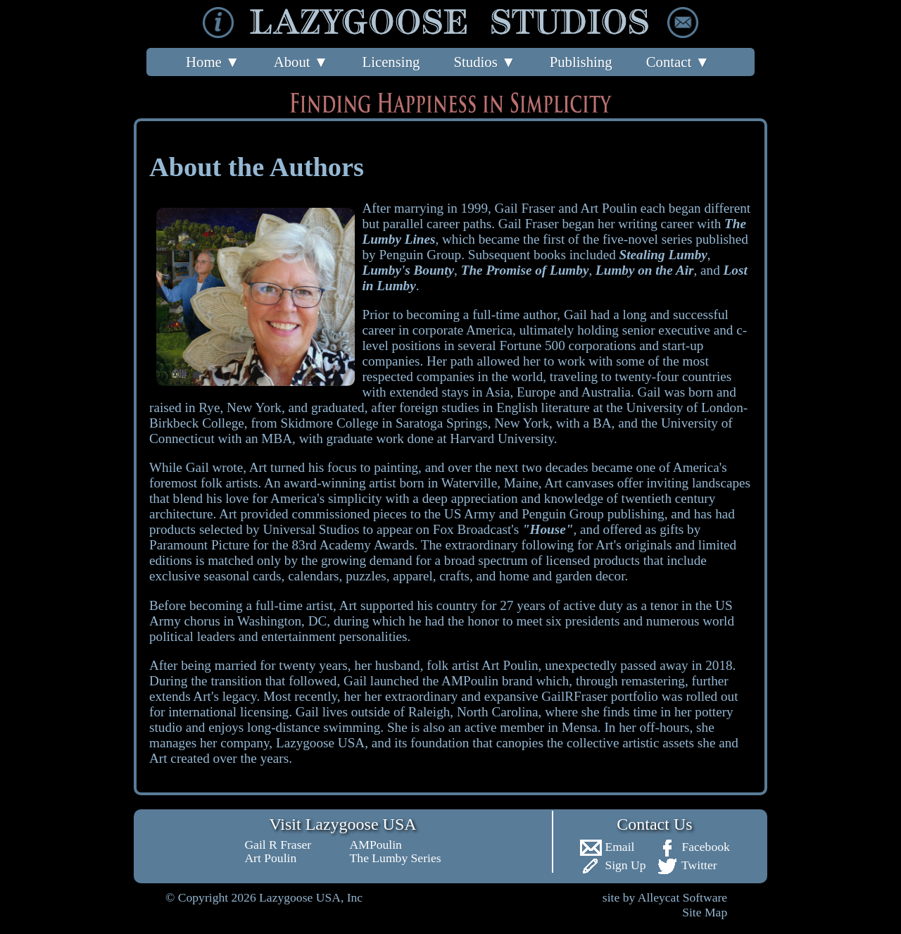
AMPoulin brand (487, 680)
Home (213, 62)
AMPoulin (376, 845)
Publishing (581, 62)
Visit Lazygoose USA (342, 824)
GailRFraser (574, 696)
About (301, 62)
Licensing (391, 62)
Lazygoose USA (320, 742)
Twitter (686, 865)
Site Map (704, 912)
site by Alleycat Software (665, 897)
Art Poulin (270, 858)
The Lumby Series (395, 858)
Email (606, 847)
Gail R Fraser (277, 845)
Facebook (693, 847)
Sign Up (612, 865)
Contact (678, 62)
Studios (484, 62)
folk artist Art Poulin (482, 665)
